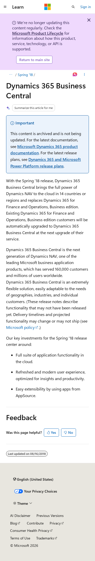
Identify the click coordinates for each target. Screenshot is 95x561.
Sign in (85, 6)
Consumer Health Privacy (29, 530)
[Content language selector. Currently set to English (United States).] (33, 479)
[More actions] (84, 75)
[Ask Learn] (75, 75)
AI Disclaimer (20, 515)
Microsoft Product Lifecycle (37, 33)
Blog (13, 523)
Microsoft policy (20, 327)
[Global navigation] (5, 6)
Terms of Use (20, 538)
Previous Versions (50, 515)
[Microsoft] (47, 7)
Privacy (55, 523)
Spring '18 (25, 74)
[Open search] (73, 6)
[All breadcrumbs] (10, 75)
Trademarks (45, 538)
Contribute (35, 523)
